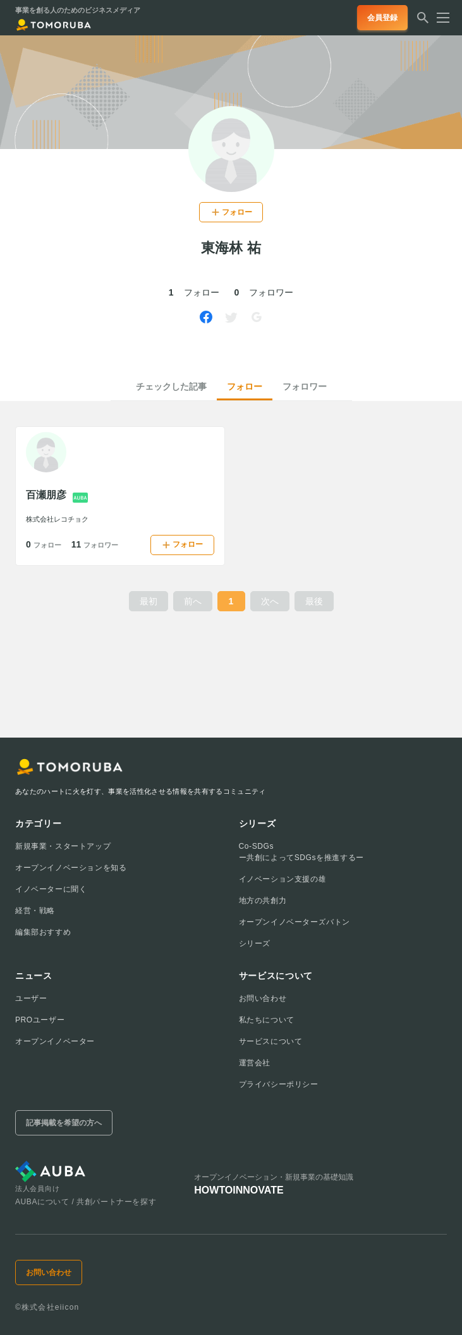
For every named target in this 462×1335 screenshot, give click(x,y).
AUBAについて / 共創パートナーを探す (85, 1201)
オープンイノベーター (55, 1041)
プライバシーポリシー (279, 1084)
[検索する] (422, 21)
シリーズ (255, 943)
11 (95, 544)
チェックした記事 (171, 386)
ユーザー (31, 998)
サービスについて (271, 1041)
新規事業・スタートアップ (63, 846)
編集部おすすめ (43, 932)
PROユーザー (39, 1019)
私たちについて (267, 1019)
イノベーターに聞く (51, 889)
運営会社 (255, 1062)
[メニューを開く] (439, 17)
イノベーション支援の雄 (283, 879)
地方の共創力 (263, 900)
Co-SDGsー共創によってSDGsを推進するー (301, 852)
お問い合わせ (263, 998)
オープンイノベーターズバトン (294, 922)
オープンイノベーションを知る (70, 867)
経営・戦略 (35, 910)
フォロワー (305, 386)
